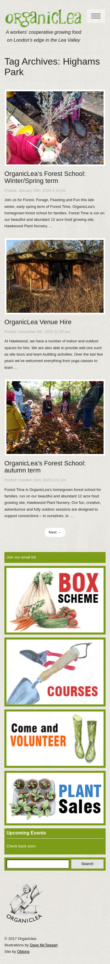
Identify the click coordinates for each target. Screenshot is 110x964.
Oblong (23, 951)
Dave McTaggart (44, 945)
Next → (55, 532)
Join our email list (21, 557)
